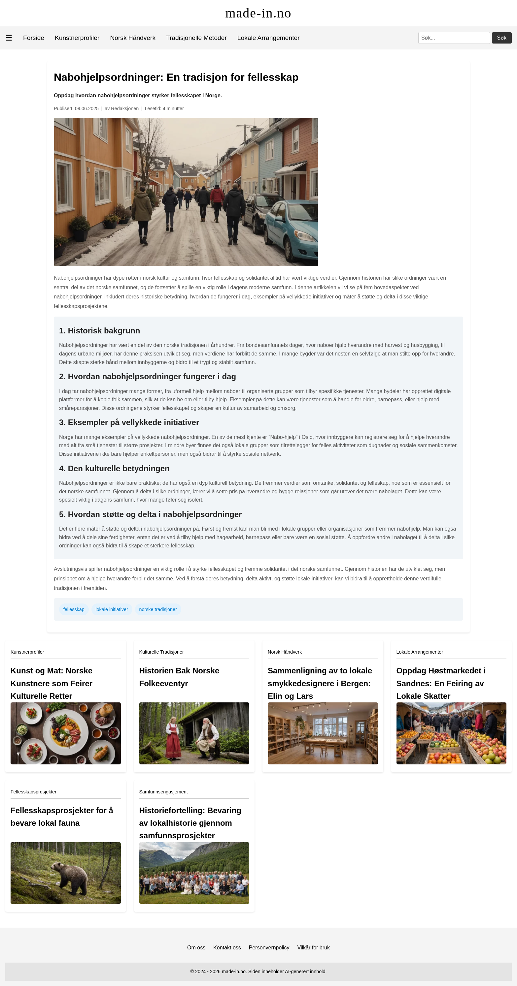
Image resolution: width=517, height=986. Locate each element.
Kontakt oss (227, 947)
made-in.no (258, 13)
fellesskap (74, 609)
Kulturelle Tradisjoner (161, 652)
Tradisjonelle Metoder (196, 37)
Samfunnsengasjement (163, 791)
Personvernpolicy (269, 947)
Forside (33, 37)
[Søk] (454, 38)
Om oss (196, 947)
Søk (501, 38)
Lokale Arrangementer (268, 37)
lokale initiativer (111, 609)
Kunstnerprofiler (77, 37)
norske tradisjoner (158, 609)
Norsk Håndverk (132, 37)
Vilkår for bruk (313, 947)
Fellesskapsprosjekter (33, 791)
